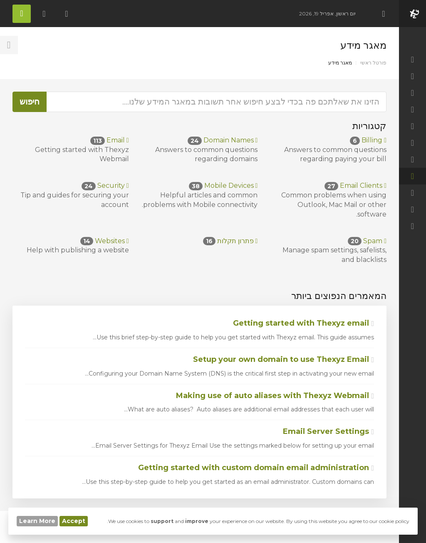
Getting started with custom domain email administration (256, 467)
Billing (368, 140)
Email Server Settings (328, 431)
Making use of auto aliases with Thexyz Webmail (275, 395)
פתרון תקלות (230, 241)
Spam (367, 241)
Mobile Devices (223, 185)
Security (105, 185)
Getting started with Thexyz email (303, 323)
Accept (73, 521)
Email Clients (355, 185)
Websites (104, 241)
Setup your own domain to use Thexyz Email (283, 359)
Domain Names (223, 140)
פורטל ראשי (373, 63)
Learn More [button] (37, 521)
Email (109, 140)
